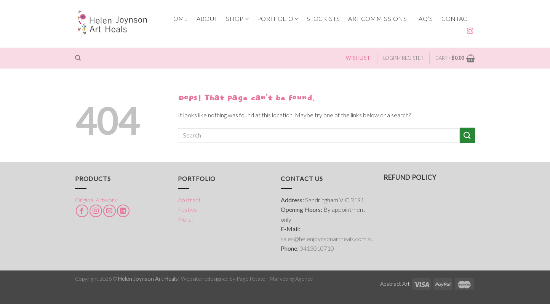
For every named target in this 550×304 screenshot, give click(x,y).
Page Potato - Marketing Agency (275, 278)
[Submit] (467, 135)
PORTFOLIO (277, 18)
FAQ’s (424, 18)
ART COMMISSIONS (377, 18)
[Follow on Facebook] (82, 211)
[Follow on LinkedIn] (123, 211)
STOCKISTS (323, 18)
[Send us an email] (109, 211)
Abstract (189, 199)
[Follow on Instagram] (470, 31)
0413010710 (317, 248)
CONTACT (456, 18)
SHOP (237, 18)
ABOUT (207, 18)
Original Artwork (96, 199)
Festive (187, 209)
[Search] (78, 58)
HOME (178, 18)
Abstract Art (395, 283)
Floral (185, 219)
